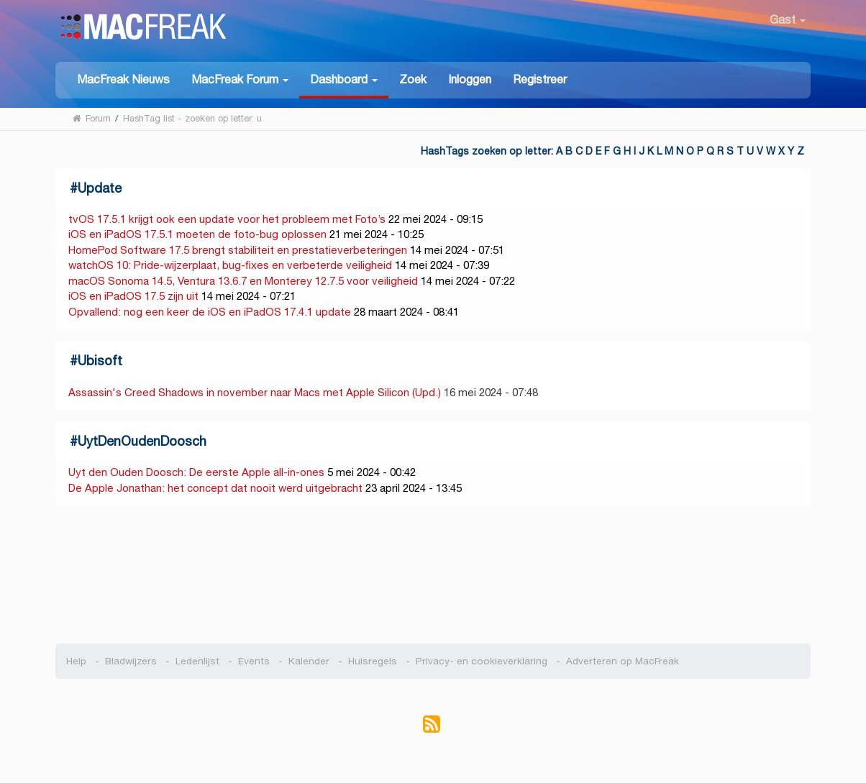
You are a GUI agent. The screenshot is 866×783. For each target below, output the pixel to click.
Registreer (540, 79)
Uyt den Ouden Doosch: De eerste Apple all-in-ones (196, 472)
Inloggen (469, 79)
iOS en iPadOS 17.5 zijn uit (133, 296)
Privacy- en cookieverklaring (481, 661)
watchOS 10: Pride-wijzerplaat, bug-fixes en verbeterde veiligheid (230, 265)
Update (100, 188)
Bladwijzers (131, 661)
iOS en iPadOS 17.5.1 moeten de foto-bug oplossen (197, 234)
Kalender (308, 661)
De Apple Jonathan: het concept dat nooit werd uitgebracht (215, 488)
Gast (788, 19)
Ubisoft (100, 360)
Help (76, 661)
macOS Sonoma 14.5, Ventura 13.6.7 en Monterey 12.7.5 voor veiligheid (243, 281)
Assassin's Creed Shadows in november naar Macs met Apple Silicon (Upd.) (254, 392)
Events (254, 661)
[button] (240, 79)
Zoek (413, 79)
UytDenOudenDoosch (142, 441)
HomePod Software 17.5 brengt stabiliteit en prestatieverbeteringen (237, 250)
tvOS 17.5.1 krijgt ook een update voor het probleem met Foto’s (227, 219)
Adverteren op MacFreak (622, 661)
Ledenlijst (197, 661)
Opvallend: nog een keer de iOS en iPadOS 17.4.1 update (209, 312)
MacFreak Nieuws (123, 79)
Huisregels (372, 661)
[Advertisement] (433, 575)
